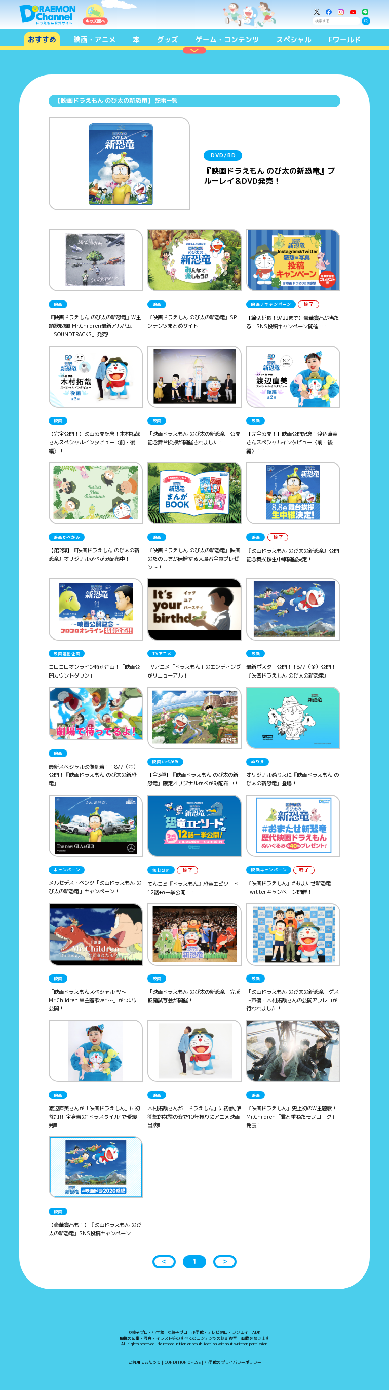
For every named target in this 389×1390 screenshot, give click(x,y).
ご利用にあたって (144, 1362)
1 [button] (194, 1261)
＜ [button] (164, 1261)
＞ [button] (225, 1261)
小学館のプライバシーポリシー (233, 1362)
